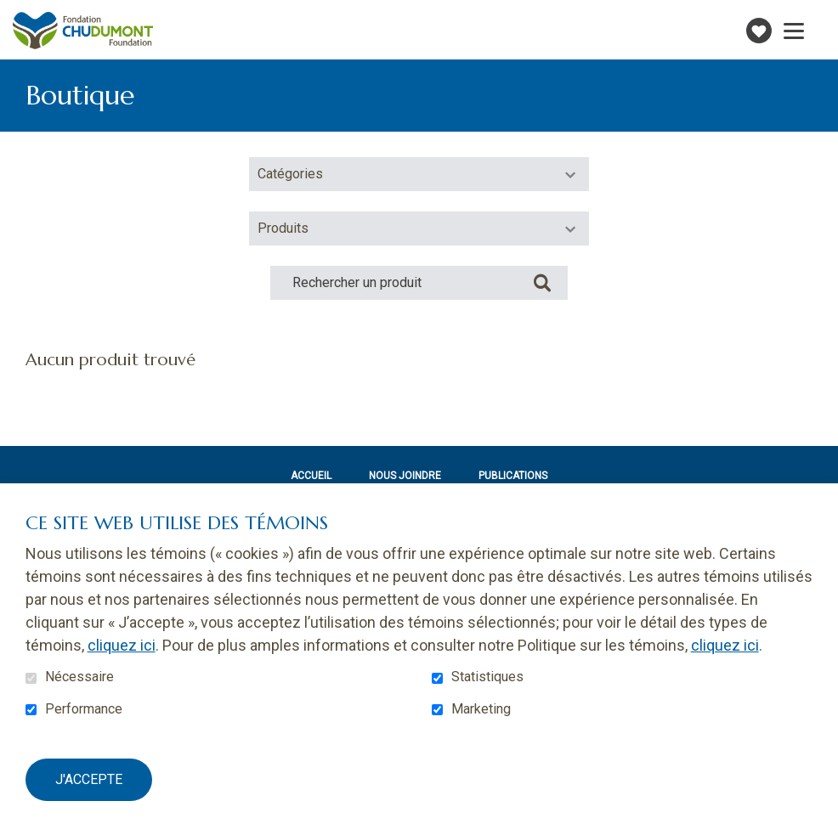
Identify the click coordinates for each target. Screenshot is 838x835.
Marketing (481, 709)
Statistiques (487, 677)
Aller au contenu (13, 13)
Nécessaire (79, 677)
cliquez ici (122, 645)
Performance (83, 709)
